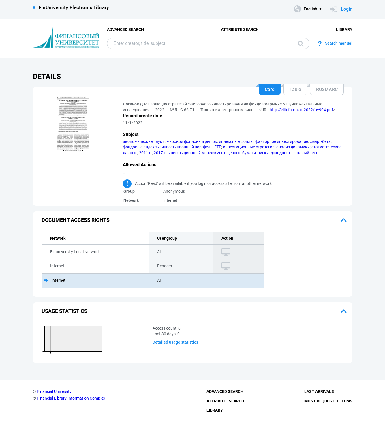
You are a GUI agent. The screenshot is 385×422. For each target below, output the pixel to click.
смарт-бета (320, 141)
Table (295, 89)
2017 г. (160, 152)
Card (270, 89)
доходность (282, 152)
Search (301, 44)
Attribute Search (240, 29)
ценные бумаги (241, 152)
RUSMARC (327, 89)
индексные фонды (236, 141)
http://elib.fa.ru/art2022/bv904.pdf (301, 109)
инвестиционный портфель (187, 147)
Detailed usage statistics (175, 342)
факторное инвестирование (281, 141)
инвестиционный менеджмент (197, 152)
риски (263, 152)
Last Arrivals (319, 391)
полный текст (307, 152)
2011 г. (145, 152)
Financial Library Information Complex (71, 398)
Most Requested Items (328, 401)
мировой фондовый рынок (191, 141)
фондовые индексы (141, 147)
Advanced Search (125, 29)
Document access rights (76, 220)
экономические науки (144, 141)
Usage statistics (64, 311)
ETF (217, 147)
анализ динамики (293, 147)
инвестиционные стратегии (249, 147)
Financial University (54, 391)
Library (344, 29)
